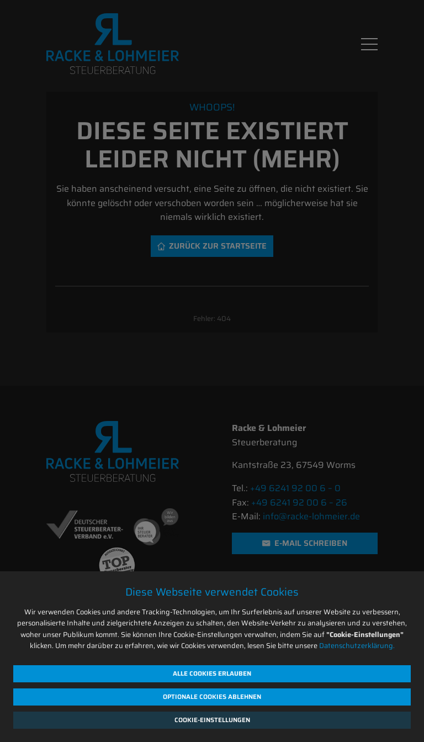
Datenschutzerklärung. (357, 645)
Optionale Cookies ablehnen (212, 697)
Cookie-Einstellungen (212, 720)
